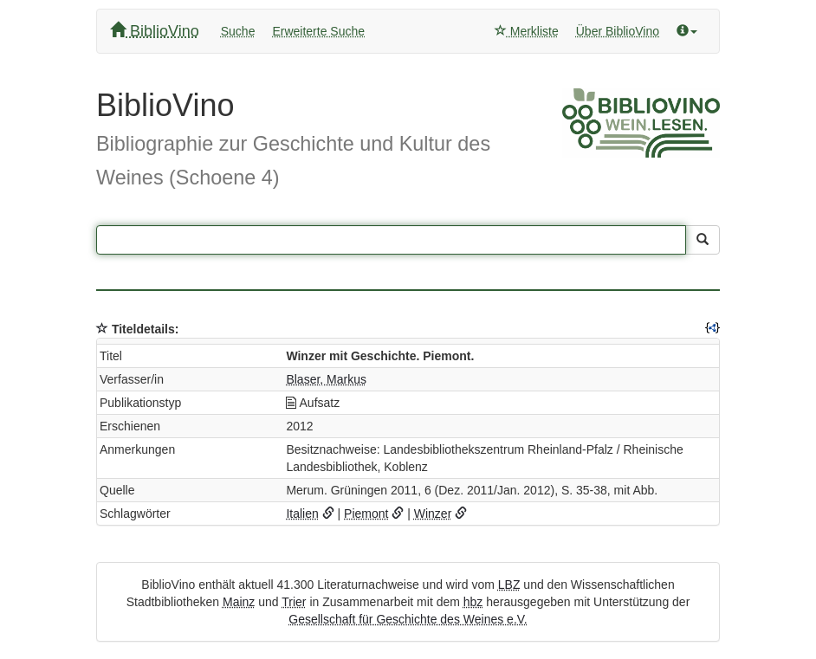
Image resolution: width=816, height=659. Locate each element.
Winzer (433, 513)
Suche (238, 31)
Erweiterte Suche (318, 31)
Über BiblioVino (617, 31)
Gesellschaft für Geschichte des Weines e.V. (407, 619)
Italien (302, 513)
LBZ (509, 584)
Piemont (366, 513)
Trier (294, 602)
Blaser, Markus (326, 379)
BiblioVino (154, 31)
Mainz (239, 602)
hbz (473, 602)
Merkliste (527, 31)
